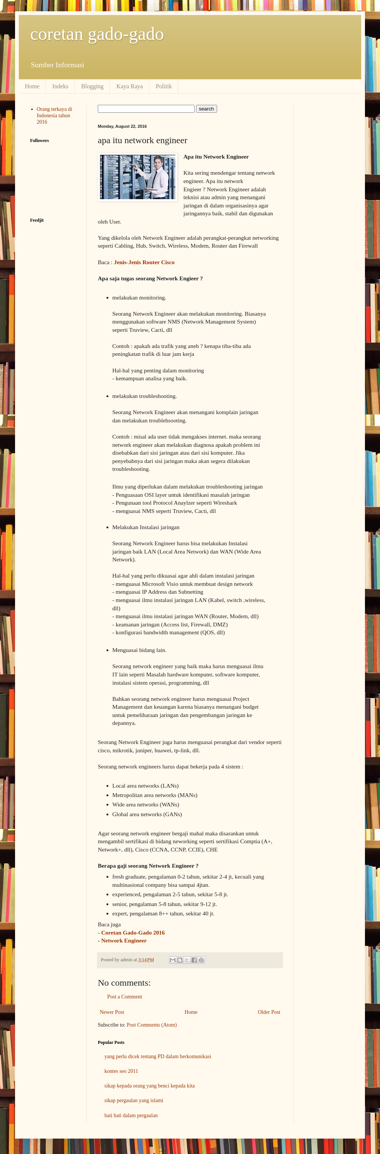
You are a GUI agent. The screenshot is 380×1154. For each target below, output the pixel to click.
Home (32, 86)
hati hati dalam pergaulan (131, 1115)
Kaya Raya (129, 86)
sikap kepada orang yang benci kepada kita (150, 1086)
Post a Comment (124, 997)
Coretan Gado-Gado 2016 (133, 932)
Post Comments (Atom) (152, 1025)
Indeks (60, 86)
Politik (164, 86)
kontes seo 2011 (121, 1071)
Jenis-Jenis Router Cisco (144, 262)
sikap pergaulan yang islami (134, 1100)
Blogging (92, 86)
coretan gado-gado (97, 34)
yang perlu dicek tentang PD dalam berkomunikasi (158, 1056)
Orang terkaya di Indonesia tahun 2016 (54, 115)
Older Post (269, 1012)
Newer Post (112, 1012)
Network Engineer (124, 940)
